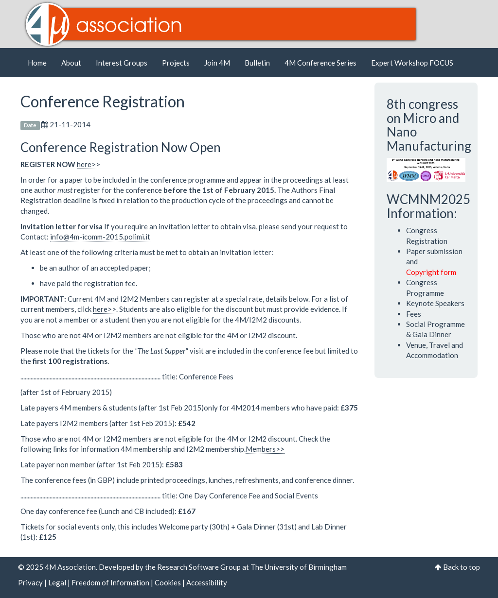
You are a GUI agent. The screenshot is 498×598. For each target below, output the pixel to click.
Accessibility (206, 582)
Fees (413, 313)
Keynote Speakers (435, 303)
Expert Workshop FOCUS (412, 62)
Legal (57, 582)
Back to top (461, 567)
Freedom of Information (110, 582)
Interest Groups (121, 62)
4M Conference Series (320, 62)
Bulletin (257, 62)
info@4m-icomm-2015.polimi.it (100, 236)
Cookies (168, 582)
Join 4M (217, 62)
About (71, 62)
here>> (88, 164)
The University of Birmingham (298, 567)
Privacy (30, 582)
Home (37, 62)
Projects (176, 62)
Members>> (265, 448)
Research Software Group (199, 567)
